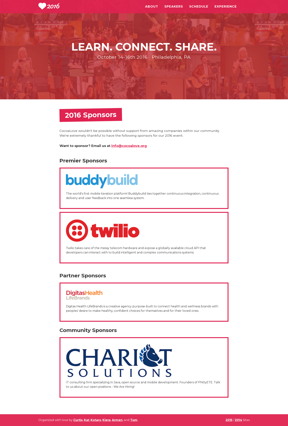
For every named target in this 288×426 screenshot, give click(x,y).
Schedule (198, 6)
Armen (117, 420)
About (151, 6)
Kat (86, 420)
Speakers (173, 6)
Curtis (78, 420)
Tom (133, 420)
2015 (229, 420)
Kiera (106, 420)
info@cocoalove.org (129, 146)
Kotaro (96, 420)
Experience (226, 6)
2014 (238, 420)
